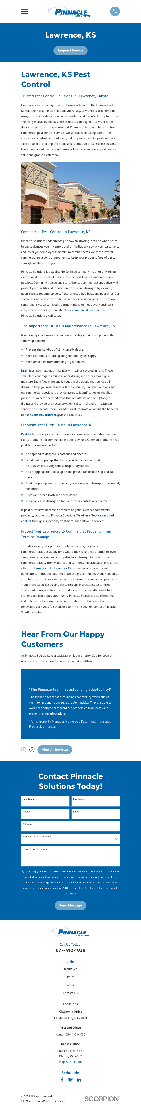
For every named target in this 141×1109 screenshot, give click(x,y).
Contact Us (70, 993)
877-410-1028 (70, 950)
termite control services (50, 568)
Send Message (70, 905)
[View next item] (32, 749)
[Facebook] (62, 1079)
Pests (70, 977)
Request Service (70, 50)
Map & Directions (70, 1062)
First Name (29, 799)
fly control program (43, 415)
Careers (70, 985)
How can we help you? (35, 849)
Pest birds (28, 434)
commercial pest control (89, 310)
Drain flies (28, 371)
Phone (26, 811)
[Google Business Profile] (70, 1079)
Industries (70, 969)
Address (27, 824)
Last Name (79, 799)
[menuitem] (26, 1101)
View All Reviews (55, 750)
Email (76, 811)
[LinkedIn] (79, 1079)
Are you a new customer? (37, 836)
